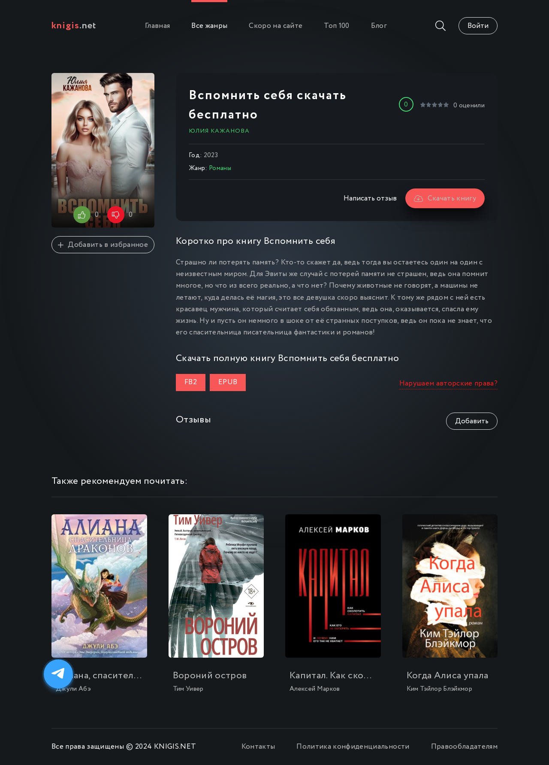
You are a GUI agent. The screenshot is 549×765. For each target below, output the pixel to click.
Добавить (472, 421)
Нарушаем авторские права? (448, 383)
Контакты (258, 746)
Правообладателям (464, 746)
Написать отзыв (370, 198)
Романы (220, 168)
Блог (379, 26)
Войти (478, 26)
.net (74, 26)
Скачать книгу (445, 198)
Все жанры (209, 26)
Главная (157, 26)
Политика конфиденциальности (352, 746)
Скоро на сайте (275, 26)
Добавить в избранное (103, 245)
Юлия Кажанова (219, 131)
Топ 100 (336, 26)
